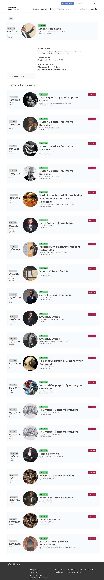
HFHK (75, 9)
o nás (68, 9)
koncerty (35, 9)
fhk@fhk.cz (34, 570)
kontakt (94, 9)
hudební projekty (57, 9)
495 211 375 (34, 573)
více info (92, 94)
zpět (11, 18)
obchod (67, 3)
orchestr (44, 9)
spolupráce (84, 9)
